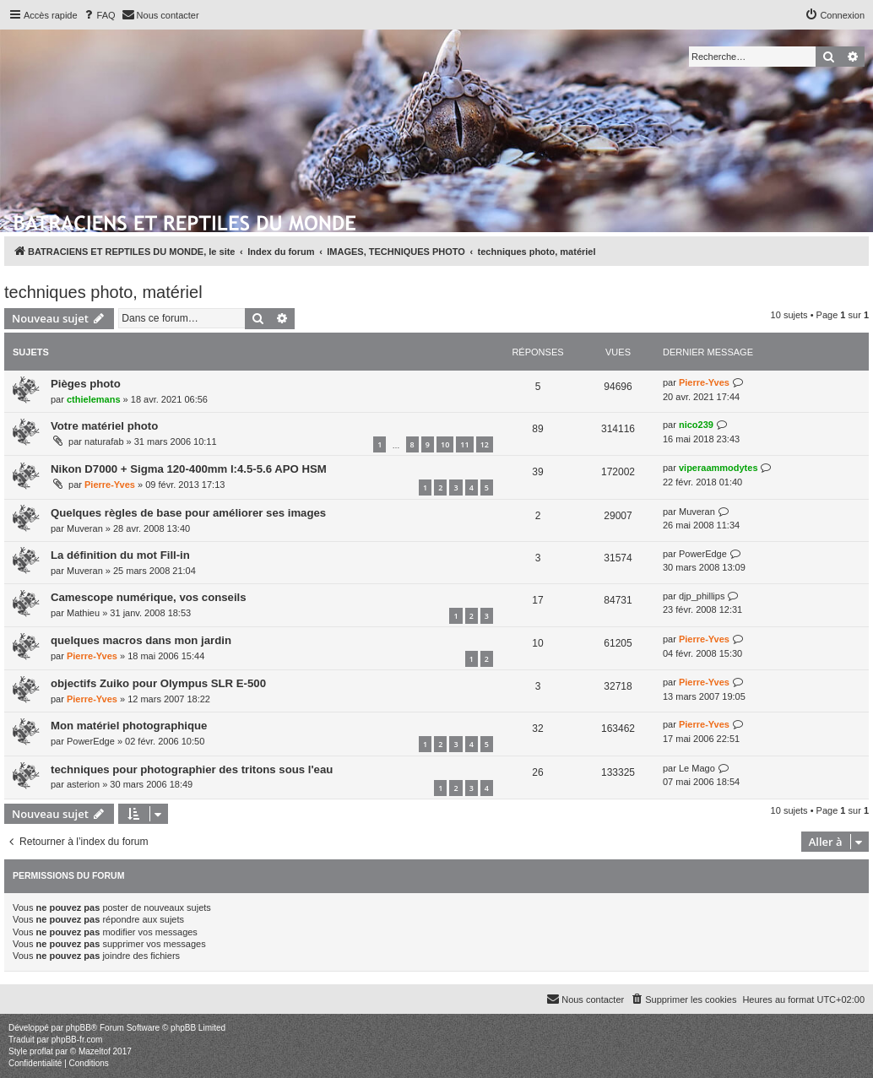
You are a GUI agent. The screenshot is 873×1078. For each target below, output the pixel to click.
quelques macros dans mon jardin (141, 640)
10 (445, 444)
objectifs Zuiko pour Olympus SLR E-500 (158, 683)
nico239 (696, 425)
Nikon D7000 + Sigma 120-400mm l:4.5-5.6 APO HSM (189, 469)
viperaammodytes (718, 468)
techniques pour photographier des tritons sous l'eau (192, 769)
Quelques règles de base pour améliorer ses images (188, 512)
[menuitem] (99, 15)
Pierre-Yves (704, 382)
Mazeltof (95, 1051)
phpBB (78, 1027)
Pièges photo (86, 383)
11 (464, 444)
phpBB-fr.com (77, 1039)
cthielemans (94, 399)
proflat (41, 1051)
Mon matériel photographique (129, 725)
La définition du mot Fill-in (120, 555)
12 (484, 444)
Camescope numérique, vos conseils (149, 597)
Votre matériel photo (104, 426)
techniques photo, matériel (103, 292)
